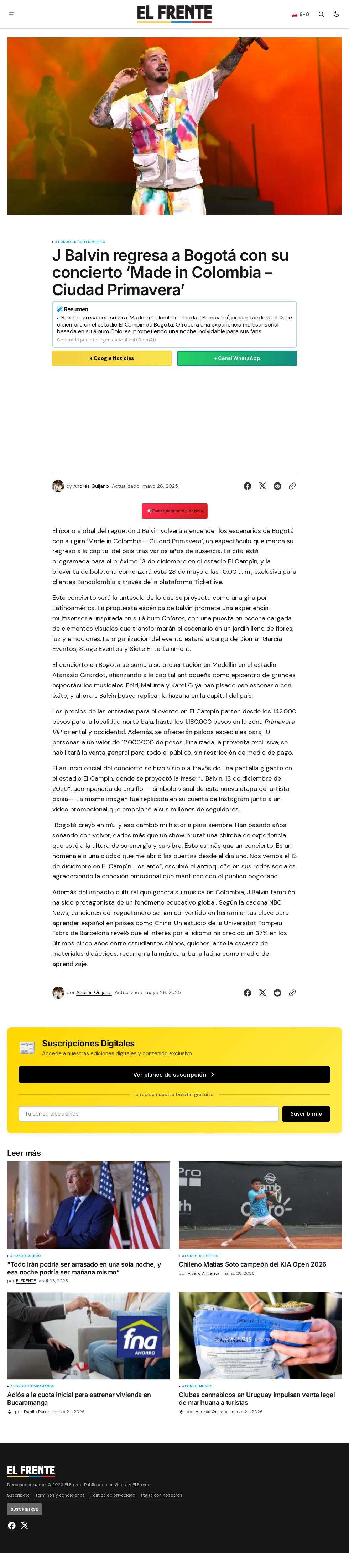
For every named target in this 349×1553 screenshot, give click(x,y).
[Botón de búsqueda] (321, 14)
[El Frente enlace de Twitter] (23, 1525)
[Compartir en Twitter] (262, 486)
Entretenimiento (88, 242)
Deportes (208, 1256)
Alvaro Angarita (203, 1273)
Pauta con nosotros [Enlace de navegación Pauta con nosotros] (161, 1495)
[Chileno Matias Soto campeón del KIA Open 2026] (260, 1266)
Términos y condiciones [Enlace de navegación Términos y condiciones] (60, 1495)
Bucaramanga (40, 1386)
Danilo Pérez (37, 1411)
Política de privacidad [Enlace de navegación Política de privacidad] (112, 1495)
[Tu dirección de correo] (149, 1114)
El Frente (141, 1485)
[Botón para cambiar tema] (336, 14)
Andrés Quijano (91, 486)
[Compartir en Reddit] (277, 486)
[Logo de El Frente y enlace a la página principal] (174, 14)
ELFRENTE (26, 1281)
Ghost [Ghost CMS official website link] (121, 1485)
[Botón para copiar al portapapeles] (291, 486)
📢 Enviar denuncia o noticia (174, 510)
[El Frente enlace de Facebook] (12, 1525)
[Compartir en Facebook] (249, 486)
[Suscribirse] (306, 1114)
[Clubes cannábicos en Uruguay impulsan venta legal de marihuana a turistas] (260, 1400)
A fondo (63, 242)
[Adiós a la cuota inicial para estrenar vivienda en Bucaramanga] (88, 1400)
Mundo (34, 1256)
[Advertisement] (174, 418)
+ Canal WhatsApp (237, 358)
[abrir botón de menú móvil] (11, 14)
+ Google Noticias (112, 358)
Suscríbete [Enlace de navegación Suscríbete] (18, 1495)
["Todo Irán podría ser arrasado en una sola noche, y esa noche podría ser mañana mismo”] (88, 1270)
